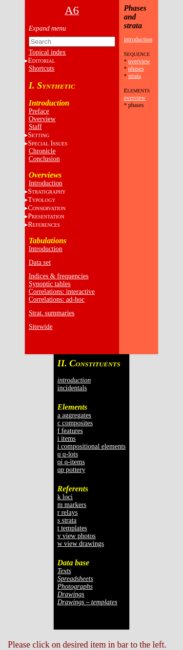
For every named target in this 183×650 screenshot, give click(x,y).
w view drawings (81, 543)
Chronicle (42, 151)
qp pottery (71, 469)
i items (67, 438)
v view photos (77, 536)
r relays (68, 512)
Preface (39, 111)
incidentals (72, 388)
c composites (75, 423)
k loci (65, 497)
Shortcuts (42, 68)
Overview (42, 119)
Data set (40, 262)
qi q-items (71, 462)
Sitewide (41, 326)
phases (136, 68)
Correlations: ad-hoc (57, 299)
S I (47, 143)
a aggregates (75, 415)
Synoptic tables (50, 284)
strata (134, 75)
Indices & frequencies (59, 276)
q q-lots (68, 454)
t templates (72, 528)
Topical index (47, 52)
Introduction (45, 183)
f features (70, 430)
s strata (67, 520)
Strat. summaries (52, 313)
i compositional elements (92, 446)
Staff (35, 126)
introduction (138, 39)
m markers (72, 504)
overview (139, 61)
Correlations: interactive (62, 291)
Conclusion (44, 158)
